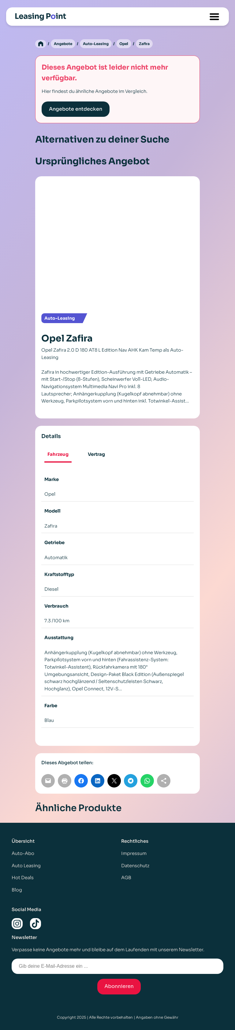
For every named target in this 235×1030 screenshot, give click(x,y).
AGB (126, 877)
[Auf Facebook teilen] (81, 781)
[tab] (58, 455)
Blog (17, 890)
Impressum (134, 853)
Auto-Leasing (96, 43)
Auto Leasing (26, 865)
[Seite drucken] (64, 781)
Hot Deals (23, 877)
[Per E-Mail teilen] (48, 781)
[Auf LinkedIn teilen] (97, 781)
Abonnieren (119, 986)
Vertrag (96, 454)
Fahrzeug (58, 454)
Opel (123, 43)
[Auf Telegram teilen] (130, 781)
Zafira (144, 43)
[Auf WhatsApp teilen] (147, 781)
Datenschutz (135, 865)
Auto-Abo (23, 853)
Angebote (63, 43)
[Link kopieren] (163, 781)
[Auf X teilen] (114, 781)
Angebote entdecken (75, 109)
